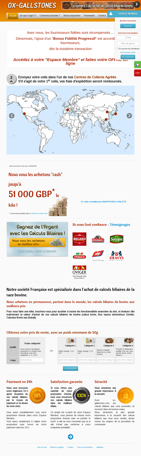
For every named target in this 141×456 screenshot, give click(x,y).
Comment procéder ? (50, 15)
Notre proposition (71, 15)
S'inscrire (128, 26)
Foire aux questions (85, 447)
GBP (137, 73)
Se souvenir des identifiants (127, 49)
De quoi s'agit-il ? (28, 15)
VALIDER (70, 368)
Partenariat (89, 15)
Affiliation (100, 447)
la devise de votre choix (39, 213)
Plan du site (42, 447)
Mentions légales (57, 447)
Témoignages (120, 224)
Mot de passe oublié (127, 52)
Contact (102, 15)
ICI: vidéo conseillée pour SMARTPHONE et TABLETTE (103, 202)
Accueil (13, 16)
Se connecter (128, 57)
